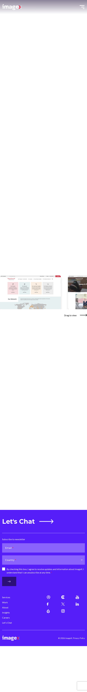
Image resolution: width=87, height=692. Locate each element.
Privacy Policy (79, 638)
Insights (6, 612)
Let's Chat (27, 521)
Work (5, 602)
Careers (6, 617)
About (5, 607)
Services (6, 597)
